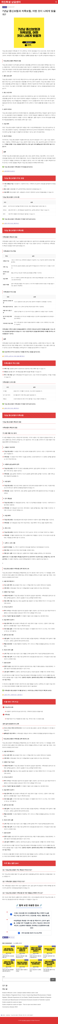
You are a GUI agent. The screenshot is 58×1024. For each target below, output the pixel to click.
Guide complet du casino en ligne (12, 1002)
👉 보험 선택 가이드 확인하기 (10, 223)
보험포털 (4, 7)
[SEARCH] (56, 2)
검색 (3, 976)
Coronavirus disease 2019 (10, 1007)
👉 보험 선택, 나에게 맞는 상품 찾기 (12, 694)
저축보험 (12, 937)
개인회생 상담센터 (11, 1)
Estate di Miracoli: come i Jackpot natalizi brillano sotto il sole (20, 992)
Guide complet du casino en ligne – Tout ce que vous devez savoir (21, 1004)
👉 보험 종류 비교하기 (8, 171)
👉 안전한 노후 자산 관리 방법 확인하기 (13, 356)
